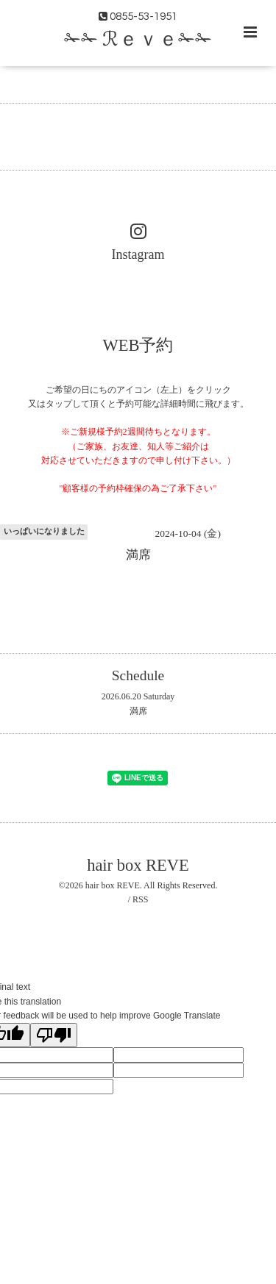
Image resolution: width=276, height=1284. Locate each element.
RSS (140, 899)
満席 (138, 711)
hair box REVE (138, 865)
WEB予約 (138, 344)
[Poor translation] (53, 1035)
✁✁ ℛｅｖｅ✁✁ (138, 39)
